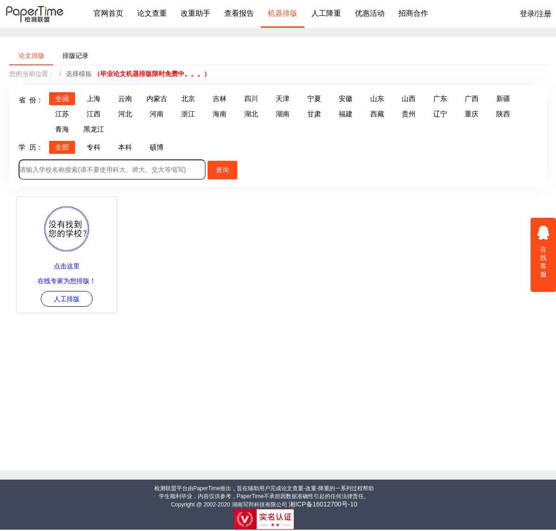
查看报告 (239, 13)
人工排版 (67, 299)
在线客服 (543, 251)
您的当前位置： (32, 73)
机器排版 (282, 13)
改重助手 (195, 13)
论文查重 (152, 13)
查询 (222, 170)
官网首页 (108, 13)
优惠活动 (370, 13)
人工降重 (326, 13)
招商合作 (413, 13)
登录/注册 (535, 14)
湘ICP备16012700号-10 (323, 504)
